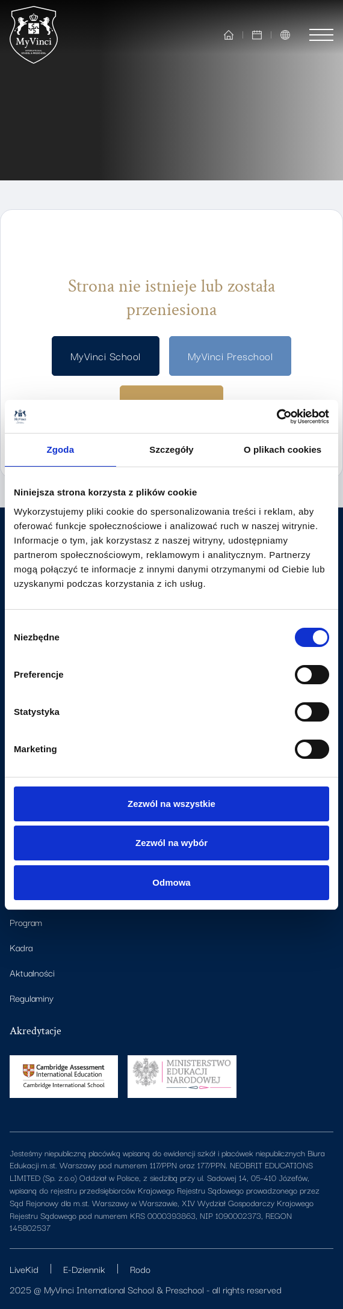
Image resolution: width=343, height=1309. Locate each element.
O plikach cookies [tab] (282, 449)
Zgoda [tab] (61, 449)
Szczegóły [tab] (171, 449)
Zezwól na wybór (171, 843)
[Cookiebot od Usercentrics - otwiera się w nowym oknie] (276, 417)
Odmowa (171, 882)
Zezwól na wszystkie (171, 804)
